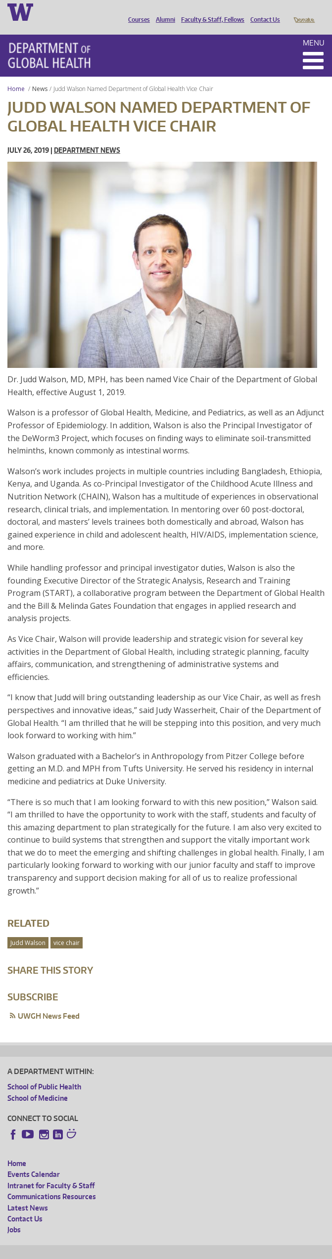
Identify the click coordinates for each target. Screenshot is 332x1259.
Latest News (27, 1194)
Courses (136, 11)
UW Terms (178, 1250)
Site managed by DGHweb (237, 1250)
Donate (303, 11)
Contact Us (263, 11)
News (39, 75)
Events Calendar (33, 1160)
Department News (87, 136)
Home (16, 75)
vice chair (66, 929)
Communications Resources (51, 1182)
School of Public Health (44, 1073)
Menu (314, 29)
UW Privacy (138, 1250)
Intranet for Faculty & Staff (51, 1172)
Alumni (163, 11)
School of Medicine (37, 1084)
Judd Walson (28, 929)
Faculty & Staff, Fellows (210, 11)
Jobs (14, 1216)
